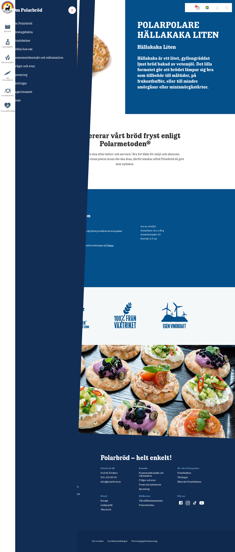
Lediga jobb (107, 505)
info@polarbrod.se (111, 481)
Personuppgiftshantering (145, 541)
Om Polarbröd (7, 79)
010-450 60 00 (109, 477)
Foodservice (7, 96)
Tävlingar (182, 477)
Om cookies (98, 541)
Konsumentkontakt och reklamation (151, 474)
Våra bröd (106, 509)
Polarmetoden (146, 505)
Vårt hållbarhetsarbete (151, 500)
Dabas (110, 245)
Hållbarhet (7, 62)
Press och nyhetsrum (150, 484)
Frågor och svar (147, 480)
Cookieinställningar (118, 541)
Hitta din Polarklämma (189, 481)
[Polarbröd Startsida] (43, 461)
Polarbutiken (8, 111)
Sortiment (7, 47)
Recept (7, 31)
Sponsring (144, 489)
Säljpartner (67, 230)
